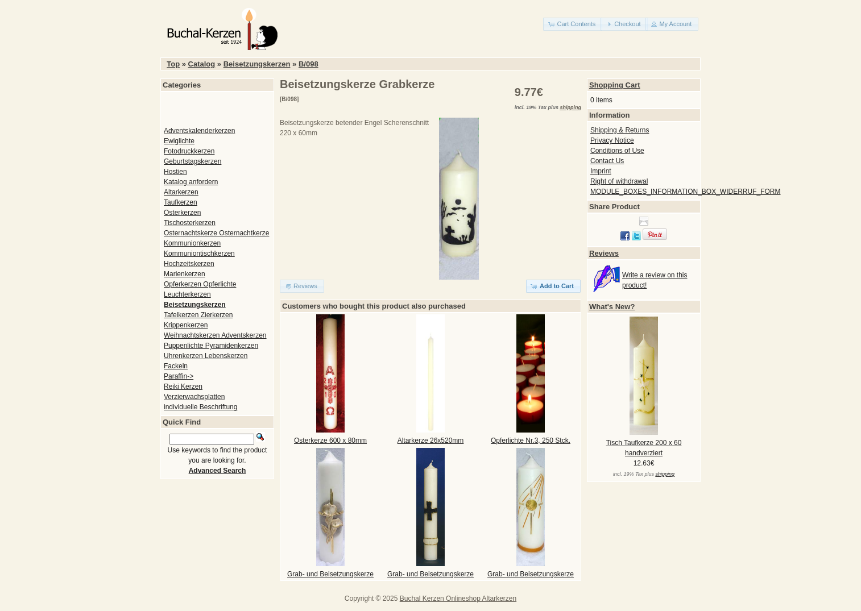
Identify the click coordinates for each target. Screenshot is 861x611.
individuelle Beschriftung (200, 407)
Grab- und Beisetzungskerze (330, 574)
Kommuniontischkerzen (199, 253)
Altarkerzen (181, 192)
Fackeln (176, 366)
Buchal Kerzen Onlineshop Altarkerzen (458, 598)
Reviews (604, 253)
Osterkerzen (182, 213)
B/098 (308, 64)
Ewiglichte (179, 141)
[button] (572, 24)
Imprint (600, 171)
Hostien (175, 172)
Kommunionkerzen (192, 243)
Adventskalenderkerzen (199, 131)
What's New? (612, 306)
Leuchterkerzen (187, 294)
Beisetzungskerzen (257, 64)
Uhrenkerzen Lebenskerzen (205, 356)
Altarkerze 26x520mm (431, 440)
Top (173, 64)
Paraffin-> (178, 376)
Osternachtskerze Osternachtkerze (216, 233)
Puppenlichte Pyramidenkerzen (211, 346)
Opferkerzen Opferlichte (200, 284)
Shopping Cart (614, 85)
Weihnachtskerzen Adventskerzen (215, 335)
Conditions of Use (617, 151)
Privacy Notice (612, 140)
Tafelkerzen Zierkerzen (198, 315)
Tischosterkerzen (190, 223)
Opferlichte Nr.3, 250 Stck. (530, 440)
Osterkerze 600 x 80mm (330, 440)
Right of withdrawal (619, 181)
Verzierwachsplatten (194, 397)
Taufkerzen (180, 202)
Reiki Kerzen (183, 386)
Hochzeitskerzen (189, 264)
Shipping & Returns (619, 130)
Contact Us (607, 161)
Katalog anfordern (191, 182)
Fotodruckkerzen (189, 151)
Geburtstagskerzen (192, 161)
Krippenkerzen (186, 325)
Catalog (202, 64)
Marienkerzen (184, 274)
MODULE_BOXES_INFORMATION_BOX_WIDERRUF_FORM (685, 192)
